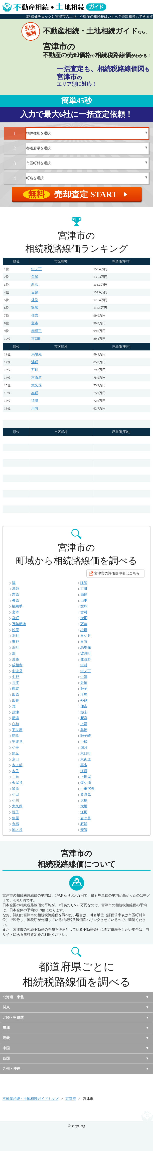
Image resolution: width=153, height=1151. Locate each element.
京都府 (70, 1099)
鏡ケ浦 (85, 783)
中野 (15, 677)
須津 (34, 401)
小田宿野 (87, 789)
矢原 (15, 600)
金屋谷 (17, 783)
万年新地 (19, 624)
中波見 (17, 671)
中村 (83, 665)
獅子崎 (85, 736)
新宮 (83, 718)
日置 (83, 642)
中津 (83, 677)
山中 (83, 600)
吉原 (34, 292)
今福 (15, 824)
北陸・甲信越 (13, 1017)
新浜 (34, 284)
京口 (15, 759)
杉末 (83, 712)
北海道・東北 (13, 997)
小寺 (15, 747)
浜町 (34, 362)
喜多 (83, 765)
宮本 (34, 323)
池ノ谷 (17, 830)
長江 (15, 683)
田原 (15, 694)
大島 (83, 800)
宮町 (15, 618)
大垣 (83, 806)
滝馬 (83, 694)
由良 (83, 594)
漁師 (15, 588)
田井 (15, 700)
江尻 (83, 812)
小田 (15, 794)
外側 (34, 300)
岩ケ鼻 (85, 818)
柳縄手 (36, 331)
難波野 (85, 659)
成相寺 (17, 665)
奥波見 (85, 794)
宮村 (83, 612)
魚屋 (34, 277)
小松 (83, 741)
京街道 (36, 377)
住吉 (34, 315)
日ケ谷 (85, 636)
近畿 (6, 1038)
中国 (6, 1048)
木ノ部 (17, 765)
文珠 (83, 606)
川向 (34, 408)
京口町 (36, 338)
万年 (83, 624)
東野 (15, 642)
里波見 (17, 741)
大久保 (36, 385)
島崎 (83, 730)
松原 (15, 630)
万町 (34, 370)
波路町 (85, 653)
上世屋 (85, 777)
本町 (34, 393)
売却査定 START (76, 194)
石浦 (83, 824)
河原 (83, 771)
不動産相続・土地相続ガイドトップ (30, 1099)
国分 (83, 747)
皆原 (15, 789)
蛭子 (15, 812)
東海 (6, 1028)
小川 (15, 800)
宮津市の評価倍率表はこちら (117, 573)
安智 (83, 830)
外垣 (83, 683)
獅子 (83, 688)
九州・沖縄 (11, 1068)
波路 (15, 659)
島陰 (15, 736)
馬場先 (36, 354)
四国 (6, 1058)
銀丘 (15, 753)
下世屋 (17, 730)
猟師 (34, 308)
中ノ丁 (36, 269)
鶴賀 (15, 688)
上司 (83, 724)
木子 (15, 771)
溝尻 (83, 618)
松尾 (83, 630)
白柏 (15, 724)
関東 (6, 1007)
